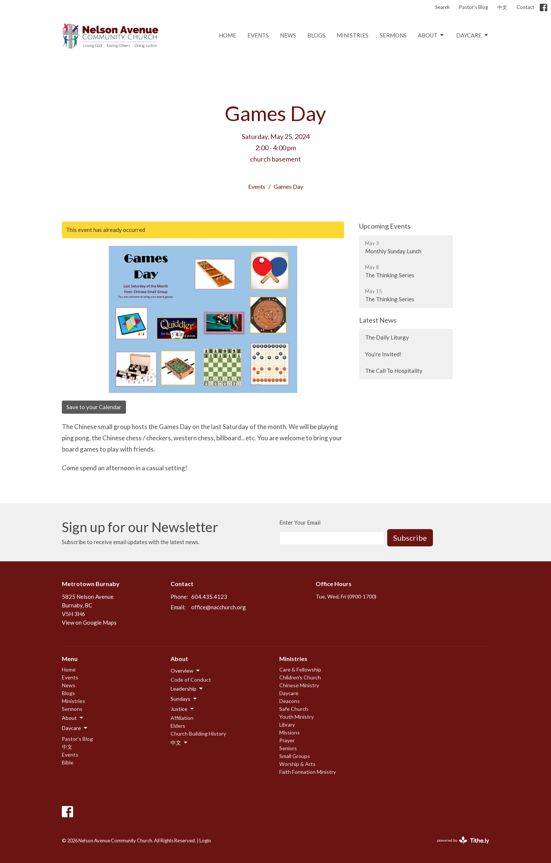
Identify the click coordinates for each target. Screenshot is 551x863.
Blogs (316, 35)
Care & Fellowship (300, 669)
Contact (525, 7)
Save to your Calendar (93, 407)
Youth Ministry (296, 716)
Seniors (288, 748)
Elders (178, 725)
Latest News (378, 320)
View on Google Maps (89, 622)
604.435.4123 (209, 596)
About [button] (73, 718)
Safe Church (293, 709)
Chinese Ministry (299, 685)
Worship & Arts (297, 764)
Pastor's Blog (473, 7)
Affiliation (182, 718)
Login (205, 841)
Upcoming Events (384, 226)
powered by (463, 840)
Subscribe (410, 537)
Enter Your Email (299, 522)
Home (227, 35)
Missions (289, 732)
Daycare (472, 35)
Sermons (393, 35)
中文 (502, 7)
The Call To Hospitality (393, 370)
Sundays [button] (184, 699)
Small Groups (294, 756)
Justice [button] (183, 709)
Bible (67, 762)
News (288, 35)
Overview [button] (186, 671)
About (431, 35)
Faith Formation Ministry (307, 772)
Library (287, 724)
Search (442, 7)
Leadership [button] (187, 688)
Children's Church (300, 677)
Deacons (289, 701)
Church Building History (198, 733)
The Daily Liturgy (387, 337)
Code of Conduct (191, 679)
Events (258, 35)
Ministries (352, 35)
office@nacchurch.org (218, 607)
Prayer (287, 740)
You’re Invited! (383, 354)
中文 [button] (180, 742)
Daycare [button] (75, 728)
